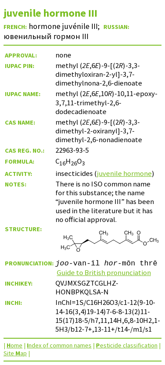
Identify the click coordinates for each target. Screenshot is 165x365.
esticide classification (127, 345)
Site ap (15, 353)
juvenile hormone (124, 173)
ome (14, 345)
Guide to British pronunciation (104, 272)
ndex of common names (59, 345)
